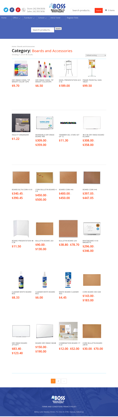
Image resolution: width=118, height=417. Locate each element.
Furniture (28, 18)
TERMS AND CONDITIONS (52, 407)
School (41, 18)
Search (98, 10)
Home (3, 18)
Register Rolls (72, 18)
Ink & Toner (55, 18)
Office (15, 18)
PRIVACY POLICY (69, 407)
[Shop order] (95, 56)
